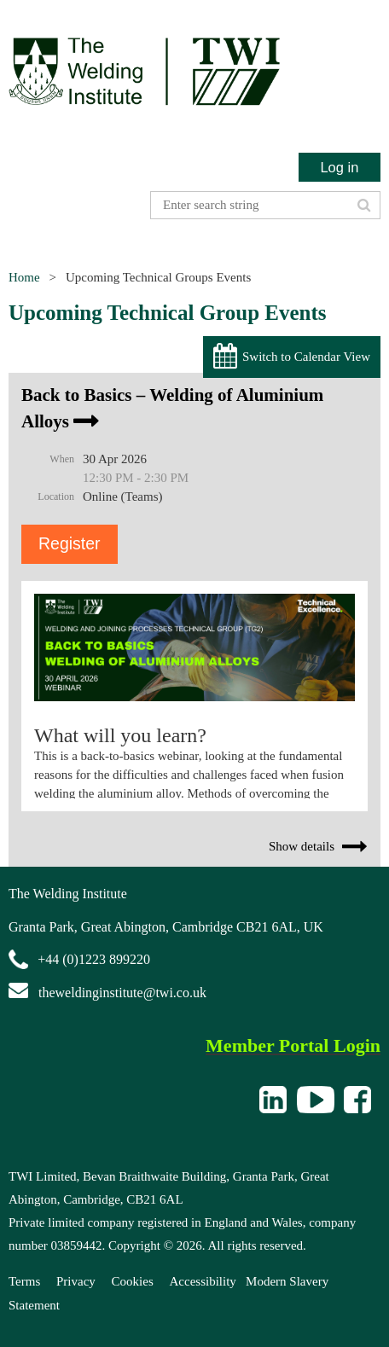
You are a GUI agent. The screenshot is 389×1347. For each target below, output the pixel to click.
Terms (24, 1281)
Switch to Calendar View (306, 356)
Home (24, 277)
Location (56, 496)
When (61, 459)
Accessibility (203, 1281)
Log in (339, 167)
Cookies (133, 1281)
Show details (301, 846)
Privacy (76, 1281)
